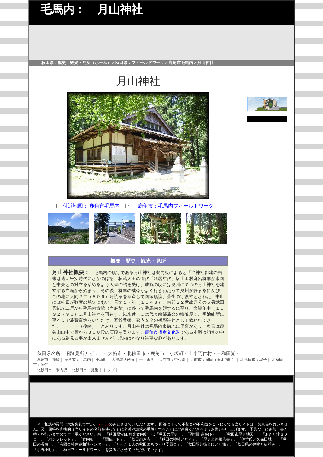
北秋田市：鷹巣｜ (87, 370)
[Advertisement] (138, 250)
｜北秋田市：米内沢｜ (52, 370)
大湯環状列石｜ (125, 359)
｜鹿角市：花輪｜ (48, 359)
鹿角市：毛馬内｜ (79, 359)
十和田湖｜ (148, 359)
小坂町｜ (103, 359)
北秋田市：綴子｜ (255, 359)
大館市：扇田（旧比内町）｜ (214, 359)
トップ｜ (110, 370)
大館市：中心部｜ (174, 359)
